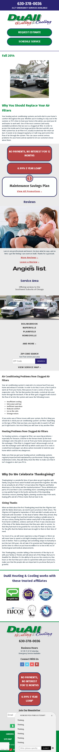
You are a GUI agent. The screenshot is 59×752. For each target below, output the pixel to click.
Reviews (30, 202)
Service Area (30, 281)
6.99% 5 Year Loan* (29, 168)
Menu (7, 3)
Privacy (2, 749)
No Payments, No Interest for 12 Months (29, 153)
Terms (7, 749)
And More (28, 343)
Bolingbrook (29, 323)
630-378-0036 (29, 4)
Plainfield (29, 331)
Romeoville (29, 335)
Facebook (22, 664)
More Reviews (28, 257)
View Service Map (28, 367)
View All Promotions (28, 191)
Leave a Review (28, 262)
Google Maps (37, 664)
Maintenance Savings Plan (29, 186)
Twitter (27, 664)
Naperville (29, 327)
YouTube (32, 664)
